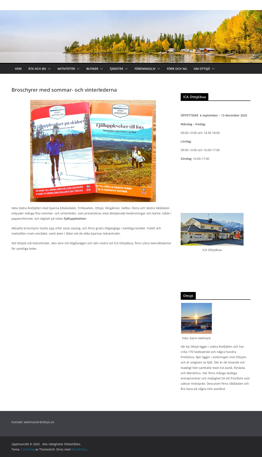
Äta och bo (37, 69)
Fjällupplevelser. (75, 219)
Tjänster (116, 69)
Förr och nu (177, 69)
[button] (48, 69)
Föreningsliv (145, 69)
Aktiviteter (66, 69)
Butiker (92, 69)
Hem (18, 69)
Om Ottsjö (202, 69)
